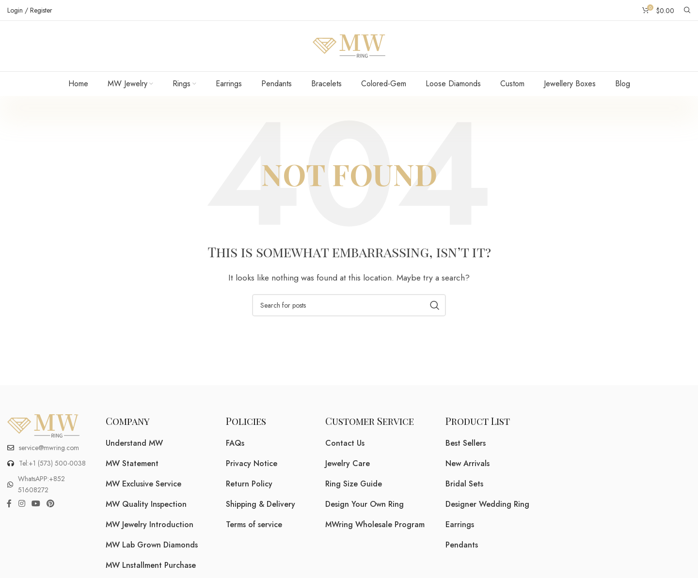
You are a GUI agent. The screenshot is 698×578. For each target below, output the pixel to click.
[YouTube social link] (35, 503)
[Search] (687, 10)
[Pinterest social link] (51, 503)
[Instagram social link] (21, 503)
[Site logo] (349, 45)
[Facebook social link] (9, 503)
